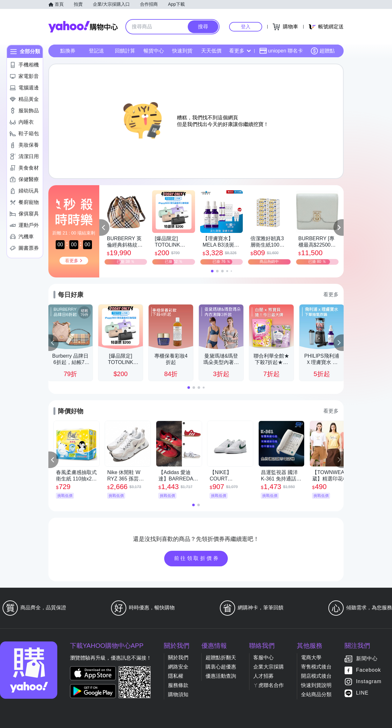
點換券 (67, 50)
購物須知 (178, 694)
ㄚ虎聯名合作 (268, 685)
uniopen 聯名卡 (281, 51)
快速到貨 (182, 50)
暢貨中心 (154, 50)
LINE (362, 693)
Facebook (368, 670)
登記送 (96, 50)
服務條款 (178, 685)
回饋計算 (125, 50)
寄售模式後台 (316, 666)
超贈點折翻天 (221, 657)
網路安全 (178, 666)
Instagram (369, 681)
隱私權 (175, 676)
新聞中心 (367, 659)
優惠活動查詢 (221, 676)
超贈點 (323, 51)
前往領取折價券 (197, 558)
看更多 (240, 50)
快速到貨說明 (316, 685)
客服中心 (263, 657)
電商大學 (311, 657)
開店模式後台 (316, 676)
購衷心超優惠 (221, 666)
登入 (245, 26)
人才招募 (263, 676)
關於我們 (178, 657)
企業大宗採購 (268, 666)
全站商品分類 (316, 694)
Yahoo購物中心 (83, 26)
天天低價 (211, 50)
